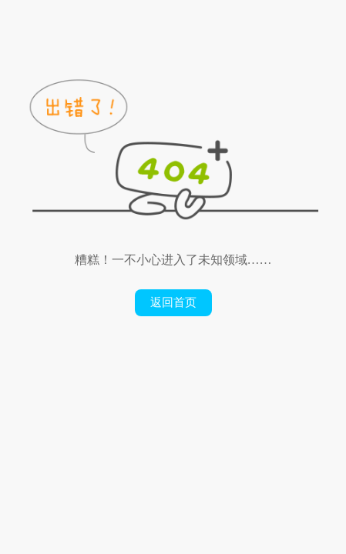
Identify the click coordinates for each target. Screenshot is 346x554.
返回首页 (173, 302)
